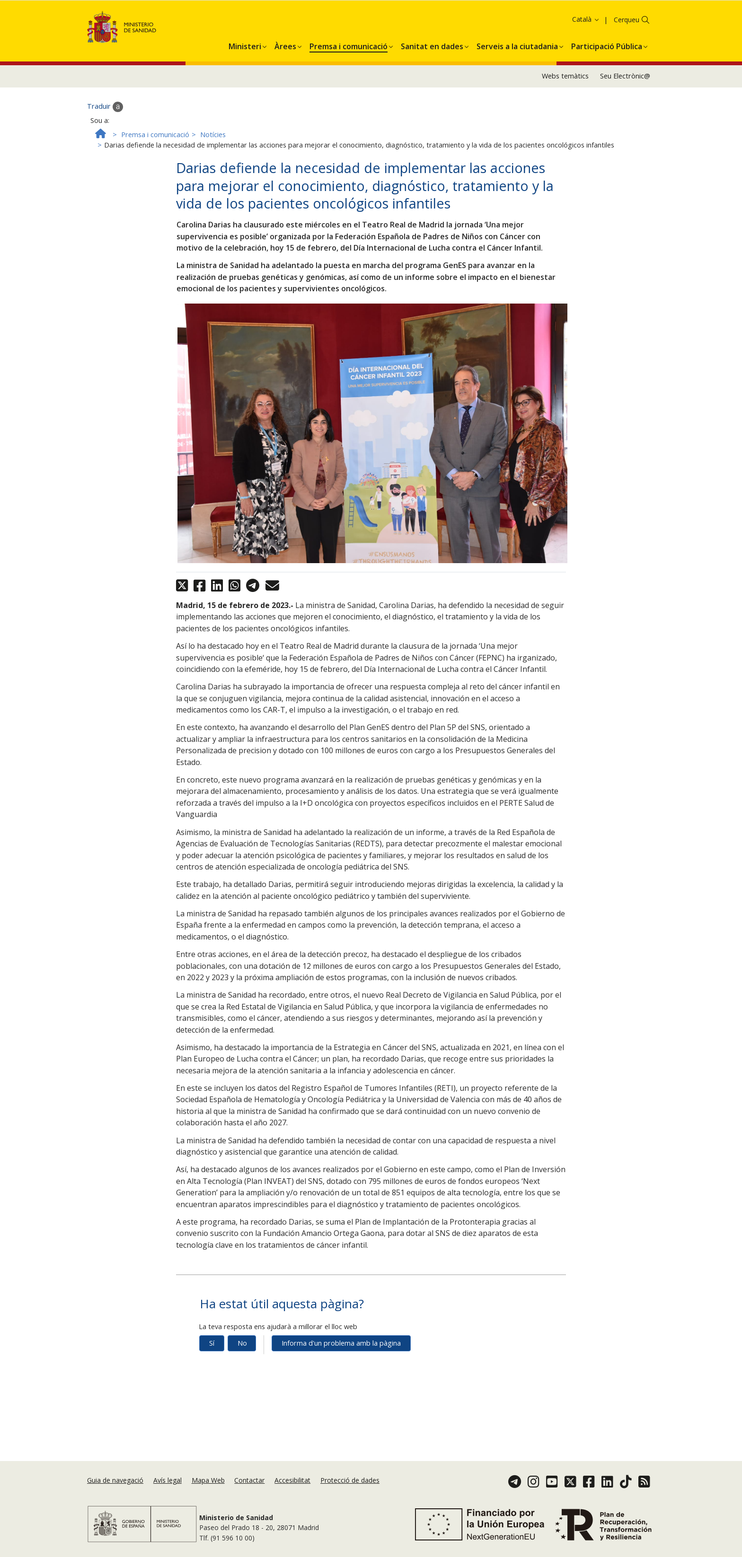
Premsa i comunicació (155, 156)
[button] (245, 66)
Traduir (105, 128)
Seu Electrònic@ (625, 97)
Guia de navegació (115, 1480)
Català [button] (586, 40)
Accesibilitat (292, 1480)
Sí (211, 1364)
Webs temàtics (565, 97)
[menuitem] (245, 66)
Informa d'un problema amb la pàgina (341, 1364)
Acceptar (391, 21)
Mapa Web (208, 1480)
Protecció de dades (350, 1480)
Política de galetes (340, 20)
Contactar (249, 1480)
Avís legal (167, 1480)
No (242, 1364)
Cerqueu (626, 41)
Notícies (213, 156)
